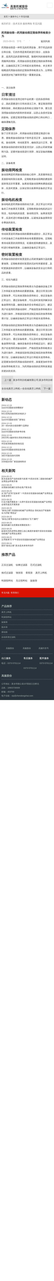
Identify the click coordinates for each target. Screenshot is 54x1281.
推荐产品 (8, 586)
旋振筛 (4, 1168)
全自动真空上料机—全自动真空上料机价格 (27, 420)
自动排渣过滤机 (8, 1183)
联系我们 (15, 1139)
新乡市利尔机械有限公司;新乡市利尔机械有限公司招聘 (27, 411)
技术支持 (17, 23)
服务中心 (16, 16)
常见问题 (26, 16)
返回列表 (46, 41)
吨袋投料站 (6, 1163)
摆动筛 (4, 1178)
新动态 (6, 431)
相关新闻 (8, 502)
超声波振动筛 (27, 1278)
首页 (7, 16)
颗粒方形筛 (15, 1278)
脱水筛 (4, 1173)
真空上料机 (6, 1158)
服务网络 (27, 23)
